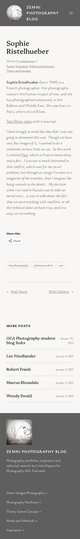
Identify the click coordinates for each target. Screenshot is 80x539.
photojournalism (43, 265)
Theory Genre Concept (22, 511)
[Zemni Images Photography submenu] (46, 493)
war (61, 265)
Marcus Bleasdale (22, 382)
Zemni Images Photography (25, 492)
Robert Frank (18, 369)
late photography (18, 265)
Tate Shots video (19, 121)
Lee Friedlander (21, 356)
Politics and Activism (41, 66)
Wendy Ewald (19, 396)
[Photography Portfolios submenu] (40, 502)
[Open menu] (71, 13)
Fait (24, 154)
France (10, 66)
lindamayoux (27, 61)
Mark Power (19, 291)
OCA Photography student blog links (30, 340)
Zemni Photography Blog (42, 12)
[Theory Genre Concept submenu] (40, 511)
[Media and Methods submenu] (36, 521)
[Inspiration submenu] (23, 530)
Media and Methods (20, 520)
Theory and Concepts (18, 71)
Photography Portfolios (22, 502)
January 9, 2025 (65, 356)
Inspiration (22, 66)
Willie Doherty (59, 291)
